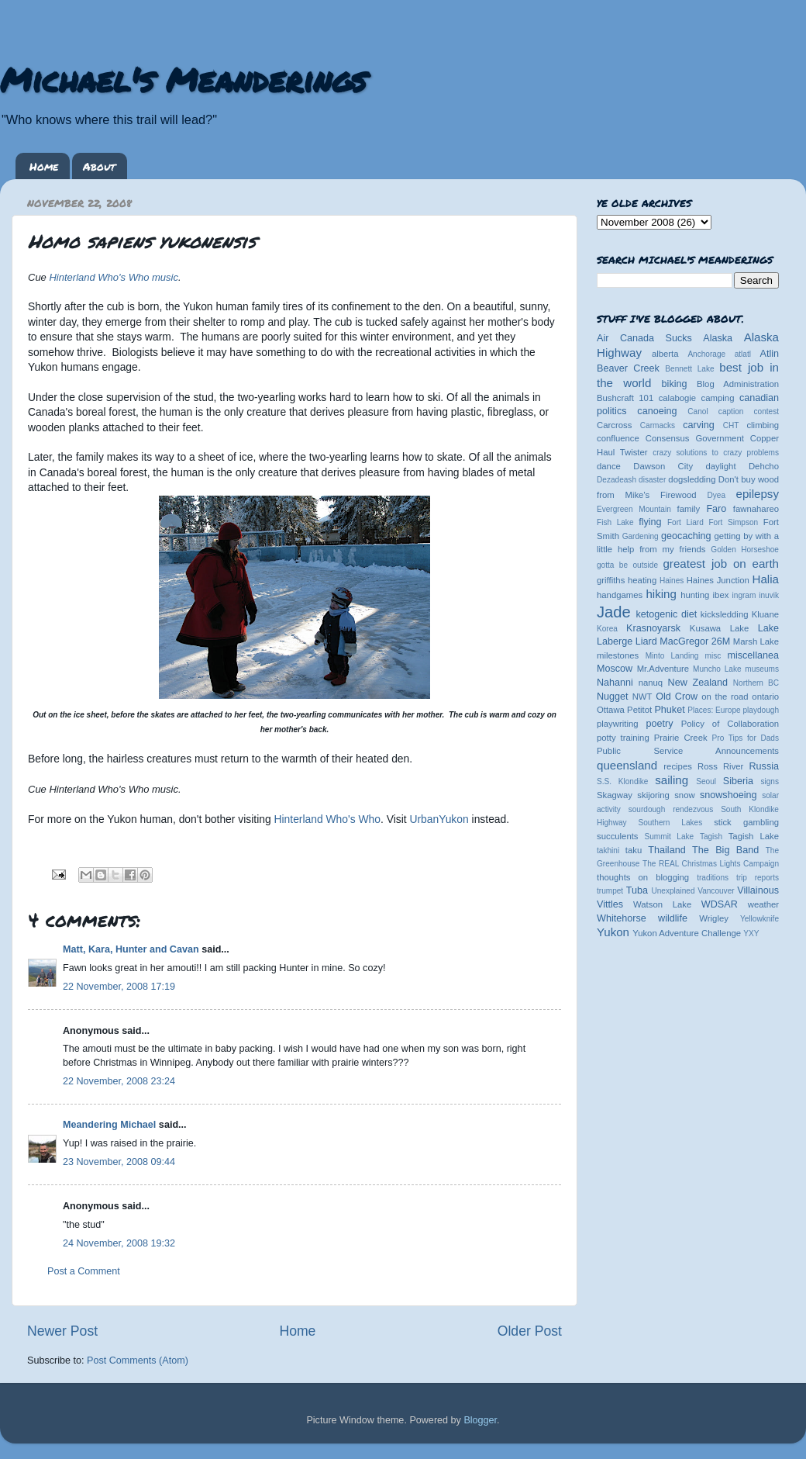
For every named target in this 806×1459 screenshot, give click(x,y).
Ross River (720, 766)
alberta (665, 353)
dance (609, 466)
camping (718, 398)
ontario (765, 696)
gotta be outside (627, 565)
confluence (618, 438)
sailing (671, 780)
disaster (652, 479)
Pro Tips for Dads (745, 738)
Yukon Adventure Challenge (686, 933)
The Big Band (725, 850)
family (689, 508)
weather (763, 904)
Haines (672, 580)
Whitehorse (621, 918)
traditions (712, 877)
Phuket (669, 709)
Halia (766, 579)
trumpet (610, 891)
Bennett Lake (689, 369)
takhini (608, 850)
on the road (724, 696)
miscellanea (753, 655)
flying (650, 522)
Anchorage (706, 354)
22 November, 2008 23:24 (119, 1081)
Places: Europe (713, 710)
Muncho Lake (717, 669)
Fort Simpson (733, 522)
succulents (618, 836)
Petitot (639, 709)
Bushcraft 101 (625, 398)
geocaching (686, 536)
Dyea (717, 495)
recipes (677, 766)
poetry (659, 723)
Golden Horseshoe (745, 549)
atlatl (743, 354)
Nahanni (615, 682)
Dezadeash (616, 479)
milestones (618, 655)
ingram (744, 595)
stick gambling (746, 822)
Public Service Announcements (688, 750)
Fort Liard (685, 522)
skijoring (653, 795)
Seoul (706, 781)
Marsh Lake (756, 641)
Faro (716, 508)
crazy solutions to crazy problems (716, 452)
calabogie (678, 398)
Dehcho (764, 466)
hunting (694, 595)
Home (43, 166)
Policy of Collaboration (730, 723)
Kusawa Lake (719, 628)
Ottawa (611, 709)
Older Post (530, 1331)
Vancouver (716, 891)
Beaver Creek (628, 368)
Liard (646, 641)
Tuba (637, 890)
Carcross (614, 425)
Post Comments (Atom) (137, 1360)
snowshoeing (728, 795)
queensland (627, 765)
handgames (619, 595)
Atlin (770, 353)
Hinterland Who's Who (327, 819)
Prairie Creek (681, 737)
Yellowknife (759, 918)
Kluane (765, 614)
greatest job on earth (721, 563)
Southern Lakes (671, 822)
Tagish (711, 836)
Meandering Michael (109, 1124)
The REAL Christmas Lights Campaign (710, 863)
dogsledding (691, 479)
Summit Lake (669, 836)
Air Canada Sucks (644, 338)
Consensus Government (695, 438)
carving (699, 425)
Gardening (640, 536)
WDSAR (719, 904)
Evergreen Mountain (634, 509)
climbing (762, 425)
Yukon (613, 932)
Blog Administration (738, 384)
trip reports (757, 877)
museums (762, 669)
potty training (623, 737)
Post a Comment (83, 1271)
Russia (764, 766)
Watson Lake (662, 904)
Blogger (480, 1420)
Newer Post (62, 1331)
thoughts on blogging (643, 877)
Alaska (717, 338)
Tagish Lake (753, 836)
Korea (607, 628)
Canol (697, 411)
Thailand (666, 850)
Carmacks (657, 425)
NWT (642, 696)
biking (674, 384)
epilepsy (757, 493)
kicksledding (725, 614)
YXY (751, 933)
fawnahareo (756, 508)
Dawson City (663, 466)
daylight (720, 466)
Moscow (614, 668)
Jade (614, 612)
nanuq (651, 682)
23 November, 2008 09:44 (119, 1161)
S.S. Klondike (622, 781)
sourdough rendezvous (671, 809)
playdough (760, 710)
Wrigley (713, 918)
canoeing (657, 411)
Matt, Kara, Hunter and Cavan (131, 949)
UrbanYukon (438, 819)
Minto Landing (672, 656)
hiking (661, 593)
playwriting (618, 723)
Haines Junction (718, 580)
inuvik (769, 595)
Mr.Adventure (663, 668)
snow (684, 795)
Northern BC (756, 683)
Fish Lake (615, 522)
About (99, 166)
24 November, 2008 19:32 (119, 1243)
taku (633, 850)
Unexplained (672, 891)
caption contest (748, 411)
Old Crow (677, 696)
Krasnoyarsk (653, 628)
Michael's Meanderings (183, 79)
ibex (721, 595)
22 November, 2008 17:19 (119, 986)
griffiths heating (626, 580)
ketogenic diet (666, 614)
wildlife (672, 918)
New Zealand (698, 682)
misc (713, 656)
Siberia (738, 781)
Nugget (613, 696)
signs (769, 781)
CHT (731, 425)
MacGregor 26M (695, 641)
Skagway (614, 795)
